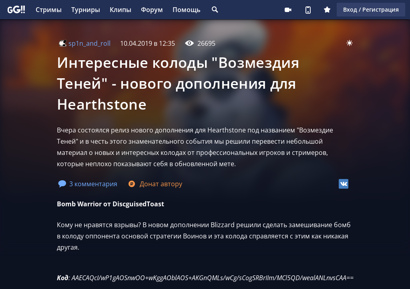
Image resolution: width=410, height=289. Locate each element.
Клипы (120, 9)
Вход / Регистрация (371, 9)
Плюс (327, 9)
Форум (152, 9)
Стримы (49, 9)
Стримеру (287, 9)
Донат (154, 184)
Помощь (187, 9)
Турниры (85, 9)
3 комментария (87, 183)
